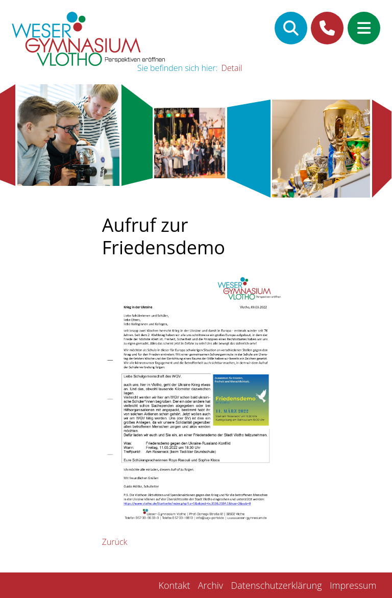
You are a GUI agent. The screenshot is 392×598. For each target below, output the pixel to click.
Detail (232, 68)
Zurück (115, 541)
